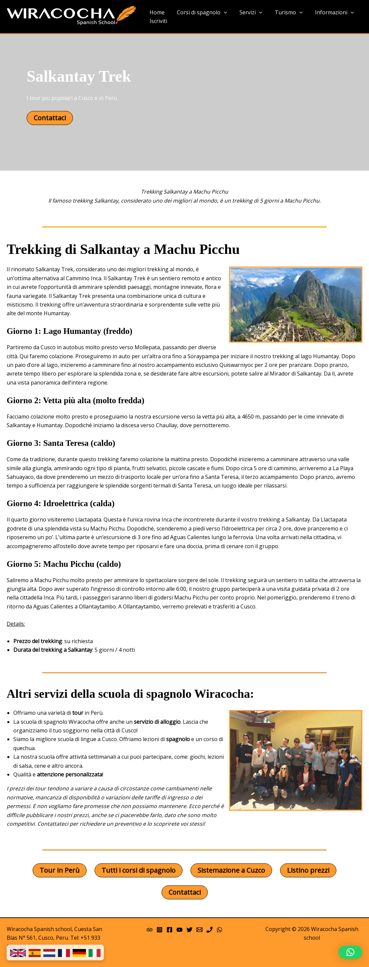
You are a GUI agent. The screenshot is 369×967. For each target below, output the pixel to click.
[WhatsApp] (219, 930)
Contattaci (50, 117)
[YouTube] (180, 930)
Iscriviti (157, 21)
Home (156, 12)
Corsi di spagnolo (199, 12)
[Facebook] (170, 930)
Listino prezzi (308, 870)
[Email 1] (199, 930)
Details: (16, 623)
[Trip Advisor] (150, 930)
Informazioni (326, 12)
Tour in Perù (60, 870)
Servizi (246, 12)
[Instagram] (160, 930)
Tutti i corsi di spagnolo (139, 870)
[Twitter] (189, 930)
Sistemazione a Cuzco (231, 870)
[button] (350, 952)
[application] (221, 12)
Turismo (282, 12)
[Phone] (209, 930)
